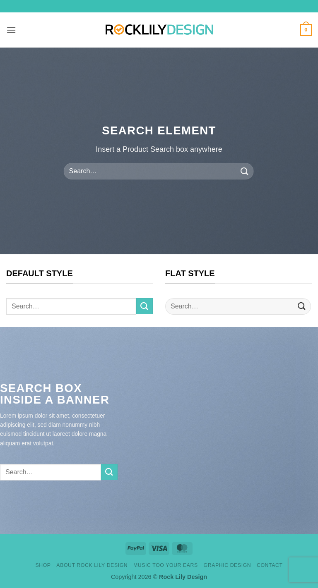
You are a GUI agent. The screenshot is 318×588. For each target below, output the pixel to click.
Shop (43, 565)
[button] (11, 30)
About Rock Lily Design (92, 565)
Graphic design (227, 565)
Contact (270, 565)
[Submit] (244, 171)
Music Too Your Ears (165, 565)
